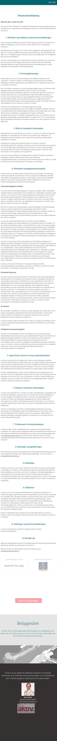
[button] (51, 2)
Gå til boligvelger (28, 598)
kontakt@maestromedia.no (11, 436)
